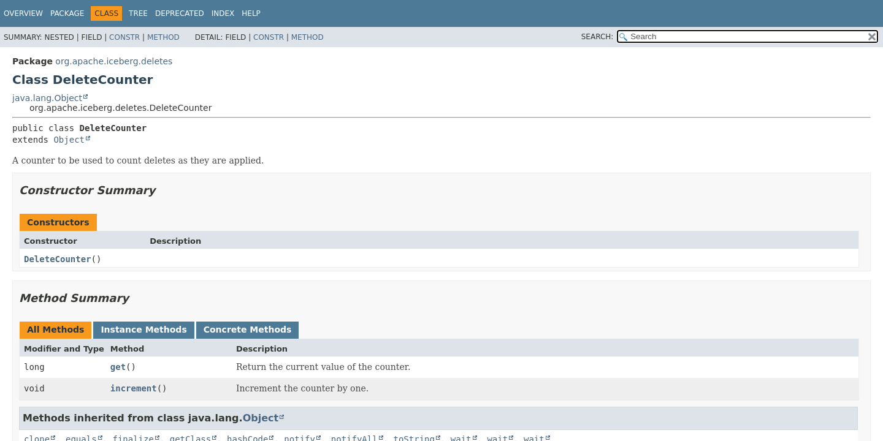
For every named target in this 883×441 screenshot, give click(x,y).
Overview (23, 13)
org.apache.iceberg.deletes (113, 61)
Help (251, 13)
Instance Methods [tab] (143, 329)
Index (223, 13)
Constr (124, 37)
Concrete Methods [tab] (248, 329)
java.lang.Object (47, 98)
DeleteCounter (57, 259)
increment (133, 388)
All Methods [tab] (55, 329)
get (118, 367)
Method (163, 37)
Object (69, 140)
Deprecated (179, 13)
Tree (138, 13)
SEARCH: (597, 36)
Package (67, 13)
